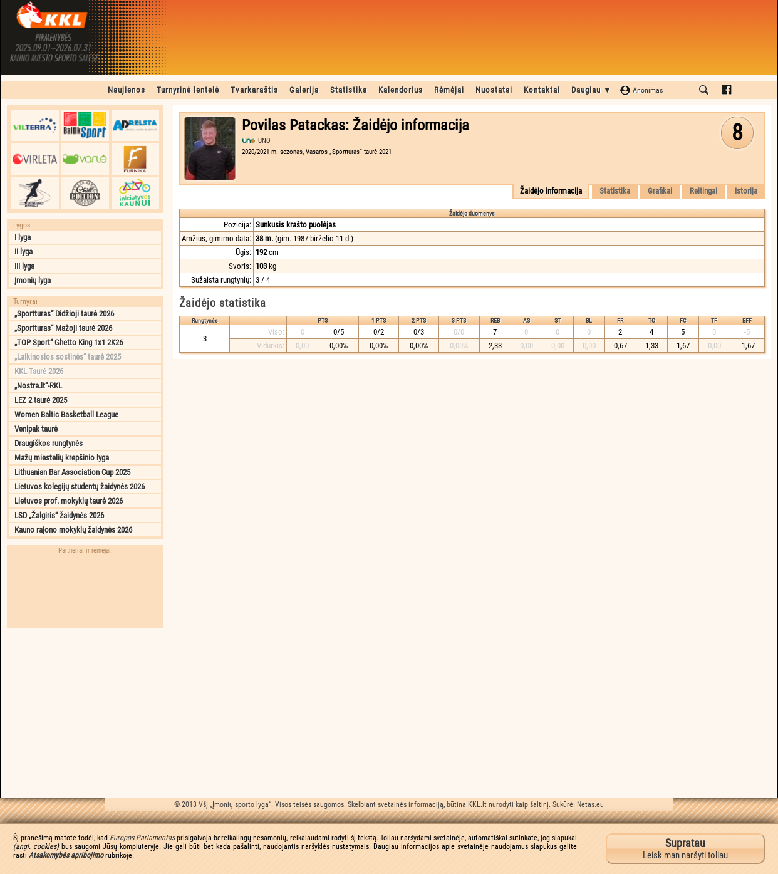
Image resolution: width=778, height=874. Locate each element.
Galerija (304, 90)
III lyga (24, 266)
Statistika (348, 90)
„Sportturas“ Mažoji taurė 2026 (63, 328)
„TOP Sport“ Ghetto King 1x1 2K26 (68, 342)
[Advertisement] (85, 713)
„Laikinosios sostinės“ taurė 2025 (67, 357)
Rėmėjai (449, 90)
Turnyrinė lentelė (188, 90)
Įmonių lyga (32, 280)
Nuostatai (493, 90)
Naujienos (126, 90)
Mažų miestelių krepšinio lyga (61, 457)
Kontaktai (542, 90)
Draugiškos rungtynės (48, 443)
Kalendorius (400, 90)
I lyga (22, 237)
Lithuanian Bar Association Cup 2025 (72, 472)
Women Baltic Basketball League (66, 414)
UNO (264, 141)
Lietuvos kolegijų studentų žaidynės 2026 (79, 486)
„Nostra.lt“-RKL (38, 385)
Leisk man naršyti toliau (685, 848)
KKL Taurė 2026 (38, 371)
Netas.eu (590, 804)
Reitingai (703, 190)
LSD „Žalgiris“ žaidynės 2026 (59, 515)
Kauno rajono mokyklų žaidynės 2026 (73, 529)
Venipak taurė (36, 429)
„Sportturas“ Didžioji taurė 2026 (64, 313)
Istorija (746, 190)
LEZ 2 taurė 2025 (40, 400)
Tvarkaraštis (254, 90)
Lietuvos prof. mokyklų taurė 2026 (68, 501)
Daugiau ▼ (591, 90)
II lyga (23, 251)
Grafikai (660, 190)
